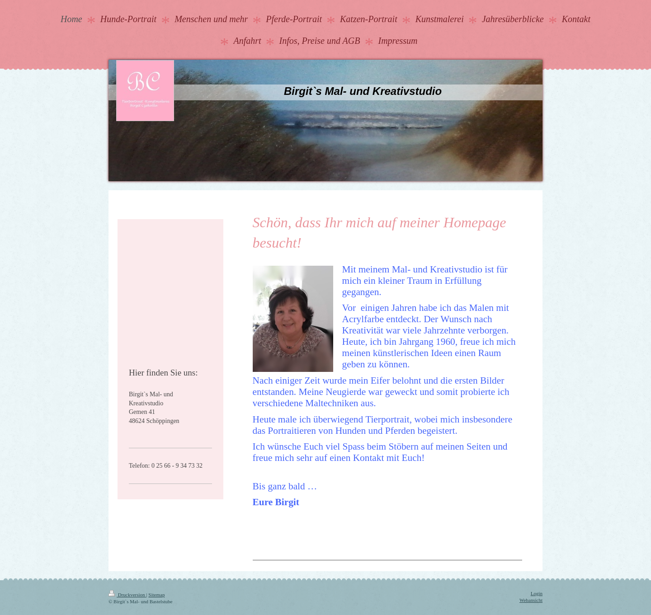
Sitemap (156, 594)
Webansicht (530, 600)
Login (536, 593)
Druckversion (127, 594)
